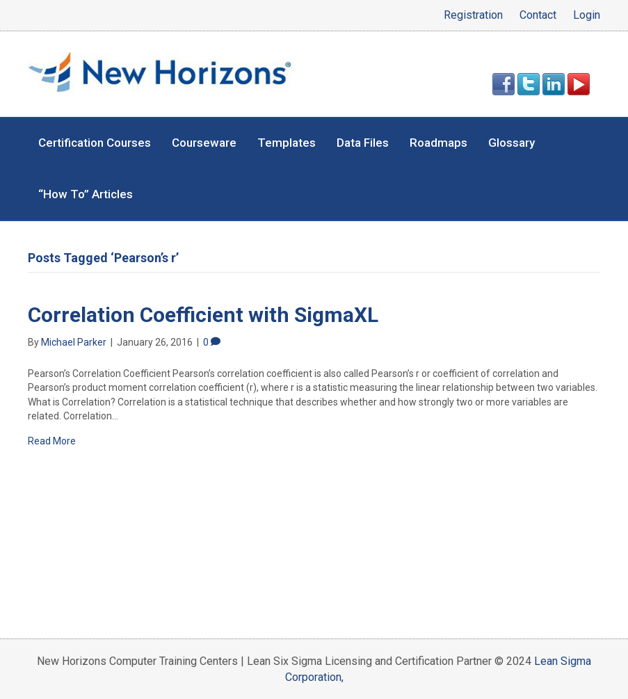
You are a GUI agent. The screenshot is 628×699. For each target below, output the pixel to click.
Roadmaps (438, 143)
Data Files (363, 143)
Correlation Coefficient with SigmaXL (203, 315)
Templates (286, 143)
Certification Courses (94, 143)
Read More (52, 441)
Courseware (204, 143)
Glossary (511, 143)
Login (586, 15)
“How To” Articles (85, 194)
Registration (473, 15)
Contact (538, 15)
